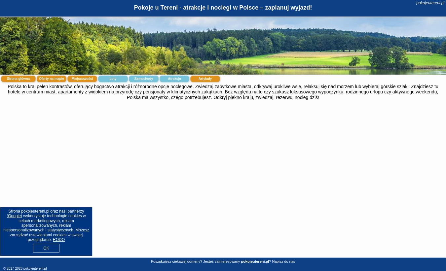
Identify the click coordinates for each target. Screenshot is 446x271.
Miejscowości (82, 79)
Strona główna (18, 79)
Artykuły (205, 79)
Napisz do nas (283, 261)
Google (14, 216)
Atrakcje (174, 79)
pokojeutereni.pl (430, 3)
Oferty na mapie (51, 79)
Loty (112, 79)
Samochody (143, 79)
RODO (59, 239)
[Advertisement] (223, 155)
